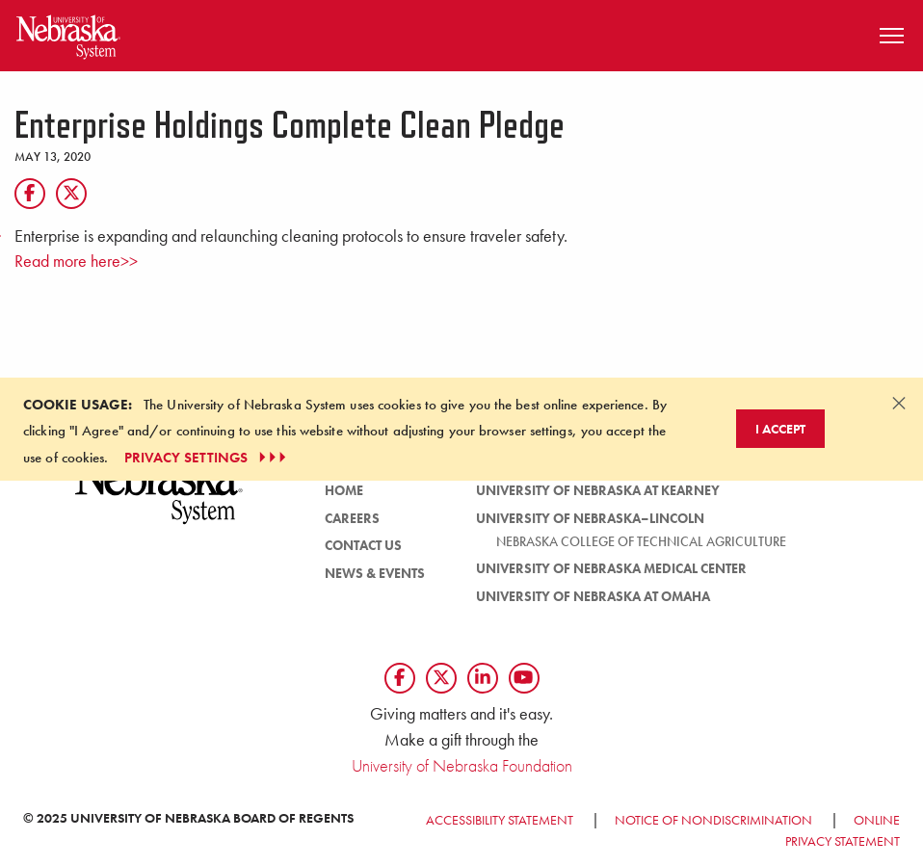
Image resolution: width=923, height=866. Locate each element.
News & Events (375, 573)
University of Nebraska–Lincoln (590, 518)
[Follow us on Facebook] (399, 678)
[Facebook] (29, 193)
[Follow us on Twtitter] (441, 678)
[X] (71, 193)
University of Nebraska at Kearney (598, 490)
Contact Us (363, 545)
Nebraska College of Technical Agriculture (641, 541)
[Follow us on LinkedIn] (482, 678)
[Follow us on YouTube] (524, 678)
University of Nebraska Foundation (462, 765)
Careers (352, 518)
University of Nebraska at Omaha (593, 596)
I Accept (780, 428)
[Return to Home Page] (68, 33)
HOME (344, 490)
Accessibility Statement (499, 819)
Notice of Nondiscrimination (713, 819)
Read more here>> (76, 261)
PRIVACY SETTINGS (207, 457)
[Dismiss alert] (899, 402)
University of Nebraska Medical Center (611, 568)
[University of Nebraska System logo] (159, 499)
